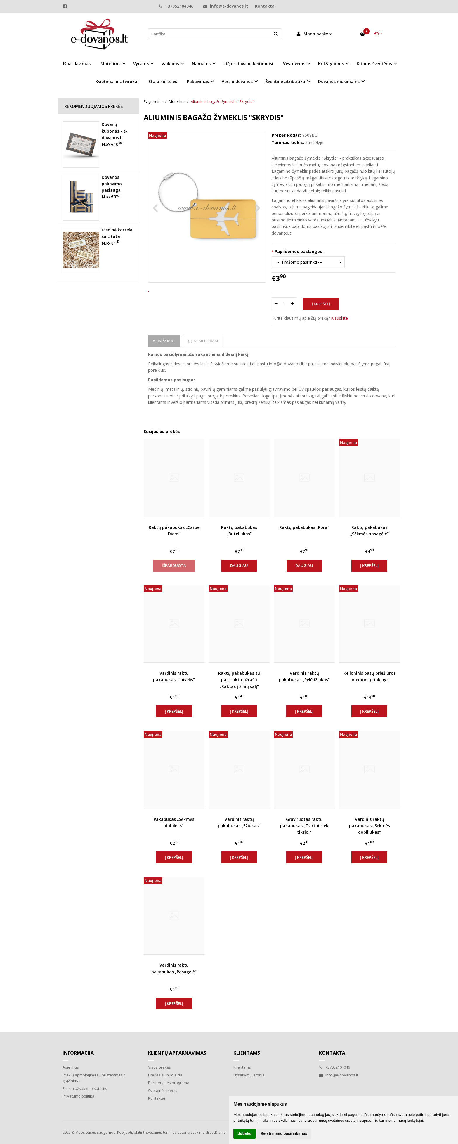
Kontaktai (265, 6)
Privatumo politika (78, 1096)
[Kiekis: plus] (292, 303)
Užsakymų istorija (249, 1075)
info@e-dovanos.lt (225, 6)
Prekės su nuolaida (165, 1075)
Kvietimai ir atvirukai (117, 81)
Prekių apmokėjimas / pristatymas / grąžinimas (94, 1078)
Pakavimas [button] (198, 81)
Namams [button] (201, 63)
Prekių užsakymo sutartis (85, 1088)
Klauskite (339, 318)
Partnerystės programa (168, 1082)
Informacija (78, 1053)
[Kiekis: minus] (276, 303)
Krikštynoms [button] (331, 63)
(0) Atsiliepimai (203, 340)
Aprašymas (164, 340)
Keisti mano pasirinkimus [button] (284, 1133)
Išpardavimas (77, 63)
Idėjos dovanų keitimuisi (248, 63)
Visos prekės (159, 1067)
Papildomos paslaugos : (300, 251)
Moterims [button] (110, 63)
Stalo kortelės (162, 81)
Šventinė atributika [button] (285, 81)
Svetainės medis (162, 1090)
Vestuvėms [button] (294, 63)
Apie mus (71, 1067)
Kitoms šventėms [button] (374, 63)
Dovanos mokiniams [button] (339, 81)
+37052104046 (175, 6)
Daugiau (239, 565)
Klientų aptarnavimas (177, 1053)
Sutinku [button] (244, 1133)
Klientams (246, 1053)
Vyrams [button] (141, 63)
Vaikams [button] (170, 63)
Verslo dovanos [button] (237, 81)
